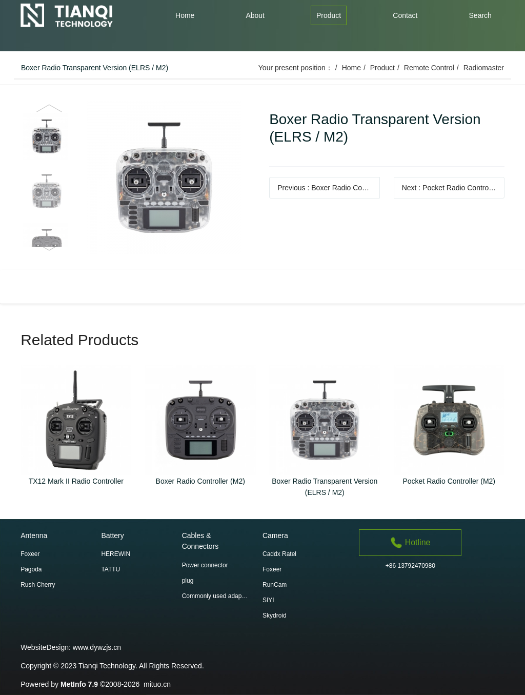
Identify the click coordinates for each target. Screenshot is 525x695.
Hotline (410, 542)
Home (351, 68)
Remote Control (429, 68)
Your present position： (295, 68)
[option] (138, 177)
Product (382, 68)
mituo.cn (157, 684)
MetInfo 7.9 (79, 684)
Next (453, 188)
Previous (328, 188)
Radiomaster (483, 68)
